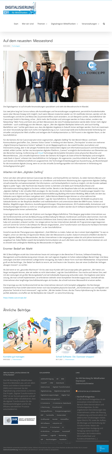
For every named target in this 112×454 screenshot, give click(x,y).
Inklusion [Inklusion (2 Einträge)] (44, 427)
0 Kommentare (17, 359)
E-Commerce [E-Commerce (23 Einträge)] (45, 403)
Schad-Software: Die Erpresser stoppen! (75, 356)
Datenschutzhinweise (85, 383)
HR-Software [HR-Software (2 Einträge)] (45, 423)
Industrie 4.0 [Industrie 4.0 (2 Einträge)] (57, 423)
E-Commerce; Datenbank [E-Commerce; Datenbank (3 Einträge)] (62, 403)
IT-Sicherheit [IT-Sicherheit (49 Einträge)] (55, 427)
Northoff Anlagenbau (86, 397)
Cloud (40, 153)
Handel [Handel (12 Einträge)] (55, 419)
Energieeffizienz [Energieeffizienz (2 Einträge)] (46, 411)
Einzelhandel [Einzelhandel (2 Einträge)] (57, 407)
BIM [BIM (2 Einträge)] (62, 379)
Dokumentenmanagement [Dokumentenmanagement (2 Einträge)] (50, 399)
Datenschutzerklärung (10, 450)
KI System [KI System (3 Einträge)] (56, 431)
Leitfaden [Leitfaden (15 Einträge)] (44, 435)
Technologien (16, 46)
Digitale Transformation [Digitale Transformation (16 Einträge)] (61, 387)
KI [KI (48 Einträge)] (63, 427)
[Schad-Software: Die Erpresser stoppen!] (80, 318)
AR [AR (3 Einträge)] (57, 379)
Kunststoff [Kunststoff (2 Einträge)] (66, 431)
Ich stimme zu (102, 448)
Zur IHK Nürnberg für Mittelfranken (90, 378)
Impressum (80, 381)
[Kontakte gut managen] (27, 318)
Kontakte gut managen (13, 356)
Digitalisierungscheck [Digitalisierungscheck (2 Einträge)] (62, 391)
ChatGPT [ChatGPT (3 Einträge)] (44, 383)
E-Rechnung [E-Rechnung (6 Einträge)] (45, 407)
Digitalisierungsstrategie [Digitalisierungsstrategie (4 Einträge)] (50, 395)
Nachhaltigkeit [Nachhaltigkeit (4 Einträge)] (51, 439)
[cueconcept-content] (56, 76)
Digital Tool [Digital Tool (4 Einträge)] (65, 395)
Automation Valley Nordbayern (89, 391)
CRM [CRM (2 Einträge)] (51, 383)
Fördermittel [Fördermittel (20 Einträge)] (61, 415)
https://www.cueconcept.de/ (15, 298)
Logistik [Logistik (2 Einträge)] (53, 435)
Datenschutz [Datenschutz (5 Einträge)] (45, 387)
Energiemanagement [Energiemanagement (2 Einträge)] (63, 411)
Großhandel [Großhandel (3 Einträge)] (45, 419)
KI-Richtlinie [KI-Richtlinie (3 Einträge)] (45, 431)
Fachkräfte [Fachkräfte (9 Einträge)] (50, 415)
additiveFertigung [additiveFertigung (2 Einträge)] (47, 379)
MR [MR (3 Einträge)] (42, 439)
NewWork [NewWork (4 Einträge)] (62, 439)
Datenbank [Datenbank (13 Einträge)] (60, 383)
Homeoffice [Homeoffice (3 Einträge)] (64, 419)
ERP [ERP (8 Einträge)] (42, 415)
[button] (104, 24)
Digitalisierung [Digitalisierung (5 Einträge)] (46, 391)
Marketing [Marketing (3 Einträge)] (62, 435)
